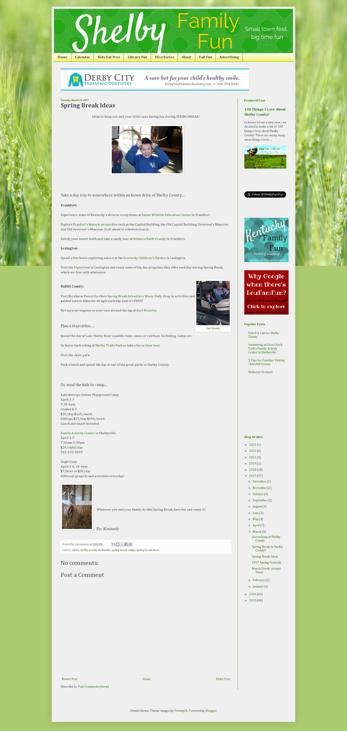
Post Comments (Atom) (93, 686)
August (257, 506)
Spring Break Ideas (265, 556)
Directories (164, 57)
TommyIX (180, 710)
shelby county (88, 550)
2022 (253, 451)
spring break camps (123, 550)
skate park (81, 355)
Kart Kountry (146, 310)
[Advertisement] (266, 405)
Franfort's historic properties (95, 224)
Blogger (210, 710)
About (186, 57)
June (256, 513)
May (256, 519)
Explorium (82, 267)
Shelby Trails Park (108, 345)
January (258, 586)
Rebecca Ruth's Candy (149, 239)
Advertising (229, 57)
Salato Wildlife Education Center (166, 215)
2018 (253, 469)
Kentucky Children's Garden (144, 258)
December (260, 481)
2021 (253, 457)
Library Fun (137, 57)
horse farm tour (148, 345)
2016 (253, 594)
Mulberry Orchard (260, 372)
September (260, 500)
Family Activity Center (78, 433)
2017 (253, 476)
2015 (253, 600)
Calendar (82, 57)
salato (75, 550)
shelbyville (104, 550)
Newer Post (69, 679)
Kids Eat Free (109, 57)
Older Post (223, 679)
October (258, 494)
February (259, 580)
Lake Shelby (94, 336)
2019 (253, 463)
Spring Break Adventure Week (130, 296)
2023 (253, 444)
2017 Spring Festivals (266, 562)
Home (62, 57)
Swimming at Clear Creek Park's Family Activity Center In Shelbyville (265, 348)
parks (139, 364)
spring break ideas (148, 550)
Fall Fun (205, 57)
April (256, 525)
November (260, 488)
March (257, 531)
